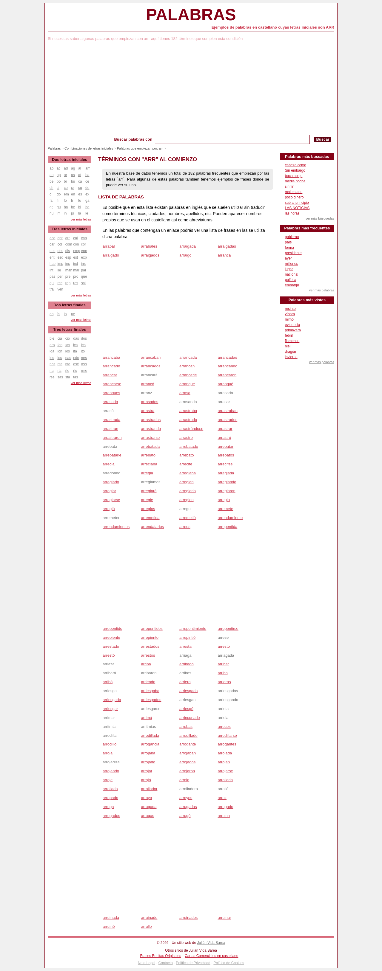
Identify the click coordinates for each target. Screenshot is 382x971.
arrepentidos (151, 628)
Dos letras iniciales (69, 159)
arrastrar (225, 428)
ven (60, 289)
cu (80, 188)
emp (76, 251)
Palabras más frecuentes (307, 228)
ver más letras (81, 219)
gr (51, 207)
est (75, 257)
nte (59, 364)
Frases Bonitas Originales (160, 956)
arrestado (111, 646)
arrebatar (225, 446)
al (79, 168)
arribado (186, 664)
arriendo (148, 682)
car (52, 244)
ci (58, 188)
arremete (225, 509)
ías (67, 345)
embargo (292, 285)
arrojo (184, 780)
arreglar (109, 491)
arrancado (111, 366)
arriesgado (112, 699)
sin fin (289, 186)
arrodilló (109, 744)
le (86, 213)
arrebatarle (112, 455)
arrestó (109, 655)
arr (67, 238)
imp (60, 264)
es (80, 194)
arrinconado (189, 717)
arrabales (149, 246)
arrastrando (151, 428)
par (83, 270)
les (52, 358)
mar (76, 270)
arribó (108, 682)
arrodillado (188, 735)
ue (73, 314)
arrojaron (187, 771)
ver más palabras (321, 290)
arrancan (187, 366)
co (66, 188)
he (73, 207)
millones (291, 264)
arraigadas (227, 246)
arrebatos (226, 455)
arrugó (185, 815)
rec (59, 283)
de (87, 188)
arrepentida (227, 526)
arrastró (224, 437)
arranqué (225, 384)
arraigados (150, 255)
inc (67, 264)
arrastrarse (150, 437)
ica (75, 345)
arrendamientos (116, 526)
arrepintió (187, 637)
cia (59, 338)
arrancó (147, 384)
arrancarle (188, 375)
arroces (224, 726)
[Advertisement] (191, 90)
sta (67, 377)
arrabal (109, 246)
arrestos (148, 655)
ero (52, 345)
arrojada (225, 753)
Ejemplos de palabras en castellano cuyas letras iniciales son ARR (273, 27)
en (73, 194)
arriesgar (110, 708)
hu (51, 213)
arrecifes (225, 464)
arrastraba (188, 410)
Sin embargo (295, 170)
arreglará (148, 491)
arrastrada (111, 419)
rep (67, 283)
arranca (224, 255)
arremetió (187, 517)
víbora (290, 314)
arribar (223, 664)
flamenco (292, 341)
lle (59, 270)
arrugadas (188, 806)
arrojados (187, 762)
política (290, 280)
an (51, 175)
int (51, 270)
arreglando (227, 482)
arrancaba (111, 357)
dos (84, 338)
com (68, 244)
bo (59, 181)
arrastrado (188, 419)
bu (73, 181)
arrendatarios (152, 526)
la (79, 213)
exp (84, 257)
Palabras (191, 14)
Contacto (165, 963)
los (59, 358)
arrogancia (150, 744)
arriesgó (186, 708)
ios (67, 351)
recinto (290, 309)
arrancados (150, 366)
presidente (293, 253)
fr (72, 200)
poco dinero (294, 197)
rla (59, 371)
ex (87, 194)
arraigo (185, 255)
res (75, 283)
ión (59, 351)
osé (76, 364)
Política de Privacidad (193, 963)
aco (52, 238)
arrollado (110, 789)
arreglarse (111, 500)
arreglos (148, 509)
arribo (222, 673)
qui (52, 283)
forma (289, 248)
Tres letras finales (69, 329)
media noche (295, 181)
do (59, 194)
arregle (147, 500)
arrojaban (187, 753)
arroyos (185, 798)
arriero (185, 682)
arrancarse (112, 384)
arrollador (149, 789)
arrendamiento (230, 517)
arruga (108, 806)
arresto (223, 646)
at (79, 175)
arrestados (150, 646)
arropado (110, 798)
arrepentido (112, 628)
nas (68, 358)
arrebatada (150, 446)
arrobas (185, 726)
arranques (111, 393)
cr (72, 188)
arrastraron (112, 437)
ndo (76, 358)
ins (83, 264)
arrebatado (188, 446)
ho (87, 207)
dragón (290, 351)
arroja (108, 753)
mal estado (294, 192)
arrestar (186, 646)
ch (51, 188)
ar (65, 175)
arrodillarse (227, 735)
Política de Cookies (228, 963)
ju (72, 213)
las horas (292, 213)
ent (52, 257)
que (84, 276)
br (65, 181)
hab (53, 264)
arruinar (224, 917)
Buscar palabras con (133, 139)
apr (59, 238)
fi (57, 200)
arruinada (111, 917)
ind (75, 264)
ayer (288, 258)
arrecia (109, 464)
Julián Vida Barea (211, 943)
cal (75, 238)
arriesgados (151, 699)
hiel (288, 346)
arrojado (148, 762)
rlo (75, 371)
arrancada (188, 357)
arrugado (225, 806)
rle (67, 371)
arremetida (150, 517)
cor (83, 244)
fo (65, 200)
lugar (289, 269)
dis (67, 251)
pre (67, 276)
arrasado (110, 402)
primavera (293, 330)
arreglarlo (187, 491)
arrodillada (150, 735)
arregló (109, 509)
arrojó (146, 780)
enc (84, 251)
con (76, 244)
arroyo (146, 798)
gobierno (292, 237)
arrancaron (227, 375)
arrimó (146, 717)
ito (83, 351)
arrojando (111, 771)
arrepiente (111, 637)
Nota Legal (146, 963)
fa (51, 200)
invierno (291, 357)
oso (84, 364)
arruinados (188, 917)
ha (66, 207)
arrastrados (227, 419)
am (87, 168)
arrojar (146, 771)
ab (51, 168)
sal (83, 283)
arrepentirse (228, 628)
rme (84, 371)
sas (60, 377)
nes (84, 358)
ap (59, 175)
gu (59, 207)
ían (59, 345)
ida (52, 351)
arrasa (184, 393)
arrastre (186, 437)
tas (75, 377)
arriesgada (188, 691)
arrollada (225, 780)
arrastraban (227, 410)
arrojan (223, 762)
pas (52, 276)
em (66, 194)
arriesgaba (150, 691)
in (65, 213)
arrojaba (148, 753)
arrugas (147, 815)
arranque (187, 384)
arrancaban (151, 357)
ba (87, 175)
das (76, 338)
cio (67, 338)
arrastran (110, 428)
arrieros (224, 682)
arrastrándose (191, 428)
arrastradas (151, 419)
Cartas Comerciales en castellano (211, 956)
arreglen (186, 500)
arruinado (149, 917)
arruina (223, 815)
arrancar (110, 375)
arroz (222, 798)
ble (52, 338)
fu (79, 200)
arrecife (185, 464)
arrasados (149, 402)
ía (58, 314)
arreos (184, 526)
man (68, 270)
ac (59, 168)
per (59, 276)
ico (83, 345)
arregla (147, 473)
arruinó (109, 926)
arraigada (187, 246)
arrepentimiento (192, 628)
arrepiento (149, 637)
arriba (146, 664)
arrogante (187, 744)
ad (66, 168)
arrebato (148, 455)
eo (51, 314)
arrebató (186, 455)
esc (60, 257)
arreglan (186, 482)
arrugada (148, 806)
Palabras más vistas (307, 300)
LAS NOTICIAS (297, 208)
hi (79, 207)
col (59, 244)
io (65, 314)
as (73, 175)
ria (51, 371)
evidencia (292, 325)
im (59, 213)
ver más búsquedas (320, 218)
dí (51, 194)
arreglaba (187, 473)
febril (289, 335)
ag (73, 168)
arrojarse (225, 771)
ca (80, 181)
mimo (289, 319)
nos (52, 364)
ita (75, 351)
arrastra (147, 410)
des (60, 251)
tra (52, 289)
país (288, 242)
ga (87, 200)
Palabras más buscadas (307, 156)
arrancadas (227, 357)
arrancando (227, 366)
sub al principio (297, 203)
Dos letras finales (69, 305)
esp (68, 257)
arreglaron (226, 491)
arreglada (226, 473)
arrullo (146, 926)
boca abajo (294, 176)
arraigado (111, 255)
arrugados (111, 815)
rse (52, 377)
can (84, 238)
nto (67, 364)
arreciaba (149, 464)
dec (52, 251)
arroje (108, 780)
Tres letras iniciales (69, 229)
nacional (291, 274)
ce (87, 181)
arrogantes (227, 744)
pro (75, 276)
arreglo (223, 500)
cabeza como (295, 165)
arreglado (111, 482)
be (51, 181)
